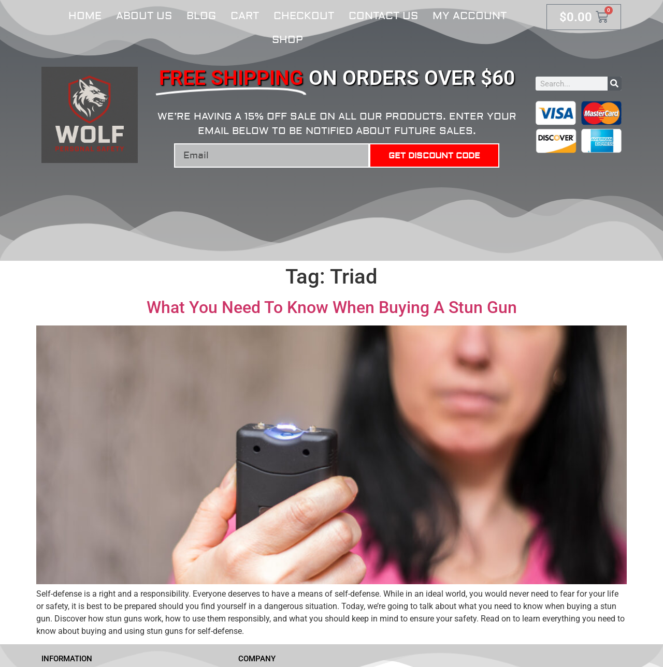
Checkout (303, 15)
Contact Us (383, 15)
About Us (144, 15)
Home (85, 15)
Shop (287, 39)
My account (470, 15)
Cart (244, 15)
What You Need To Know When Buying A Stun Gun (332, 307)
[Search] (615, 84)
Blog (201, 15)
